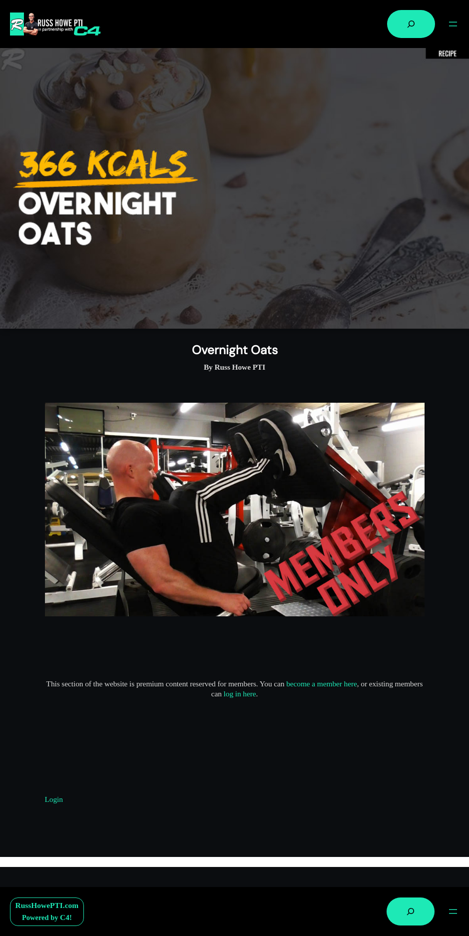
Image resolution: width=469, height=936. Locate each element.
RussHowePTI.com (47, 905)
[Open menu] (453, 24)
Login (54, 799)
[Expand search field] (411, 24)
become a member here (321, 683)
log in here (240, 693)
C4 (64, 917)
